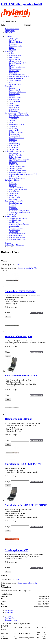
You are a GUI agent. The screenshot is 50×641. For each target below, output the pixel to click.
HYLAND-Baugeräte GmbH (21, 4)
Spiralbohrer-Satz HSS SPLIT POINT (26, 505)
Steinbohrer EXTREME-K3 (20, 291)
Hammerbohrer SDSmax (18, 418)
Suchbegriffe (9, 618)
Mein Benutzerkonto (12, 29)
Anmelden (8, 33)
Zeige (3, 270)
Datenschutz (9, 611)
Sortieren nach (6, 268)
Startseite (8, 243)
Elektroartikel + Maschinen (14, 245)
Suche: (3, 25)
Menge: (7, 313)
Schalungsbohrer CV (16, 550)
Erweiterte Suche (11, 620)
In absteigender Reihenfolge (27, 268)
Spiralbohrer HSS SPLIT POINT (23, 463)
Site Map (8, 616)
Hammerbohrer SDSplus (18, 336)
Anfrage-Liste (10, 31)
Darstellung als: (6, 264)
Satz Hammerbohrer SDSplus (21, 375)
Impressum (9, 612)
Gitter (18, 264)
